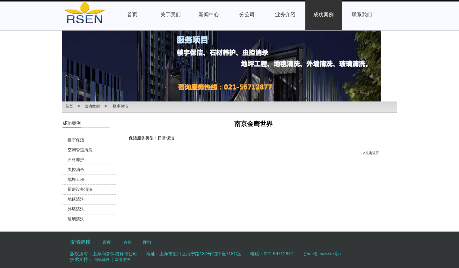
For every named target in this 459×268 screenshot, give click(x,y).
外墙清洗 (76, 209)
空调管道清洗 (80, 149)
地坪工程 (76, 179)
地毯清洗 (76, 199)
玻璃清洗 (76, 219)
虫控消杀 (76, 169)
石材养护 (76, 159)
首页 (69, 106)
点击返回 (372, 153)
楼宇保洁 (120, 106)
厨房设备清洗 (80, 189)
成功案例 (92, 106)
